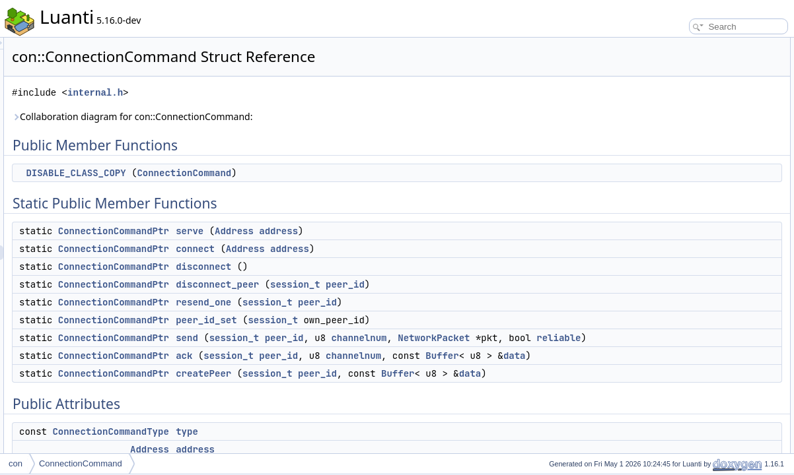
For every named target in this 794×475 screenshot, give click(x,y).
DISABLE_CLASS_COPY (241, 173)
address (443, 231)
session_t (460, 284)
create (668, 378)
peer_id (510, 284)
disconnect (368, 266)
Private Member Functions (693, 335)
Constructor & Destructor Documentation (718, 393)
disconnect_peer (382, 284)
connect (360, 249)
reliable (502, 352)
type (664, 233)
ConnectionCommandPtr (278, 231)
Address (399, 231)
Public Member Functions (691, 44)
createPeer (368, 402)
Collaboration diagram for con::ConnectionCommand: (297, 116)
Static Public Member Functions (702, 74)
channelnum (524, 338)
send (352, 338)
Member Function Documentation (705, 422)
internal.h (260, 92)
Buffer (357, 385)
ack (349, 370)
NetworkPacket (377, 352)
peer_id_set (371, 320)
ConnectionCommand (349, 173)
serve (355, 231)
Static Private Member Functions (704, 364)
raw (663, 320)
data (430, 385)
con (15, 463)
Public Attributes (675, 219)
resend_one (368, 302)
